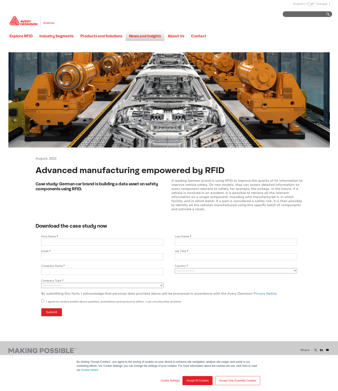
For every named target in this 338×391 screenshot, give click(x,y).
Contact (198, 35)
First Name (49, 236)
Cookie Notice (89, 370)
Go (326, 14)
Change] (321, 4)
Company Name (53, 266)
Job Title (181, 251)
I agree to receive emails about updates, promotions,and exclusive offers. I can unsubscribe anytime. (114, 301)
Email (46, 251)
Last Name (183, 236)
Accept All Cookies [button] (197, 380)
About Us (176, 35)
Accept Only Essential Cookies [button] (237, 380)
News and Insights (145, 35)
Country (181, 266)
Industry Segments (56, 35)
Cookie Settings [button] (170, 380)
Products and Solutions (101, 35)
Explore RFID (21, 35)
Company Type (52, 280)
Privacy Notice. (265, 293)
